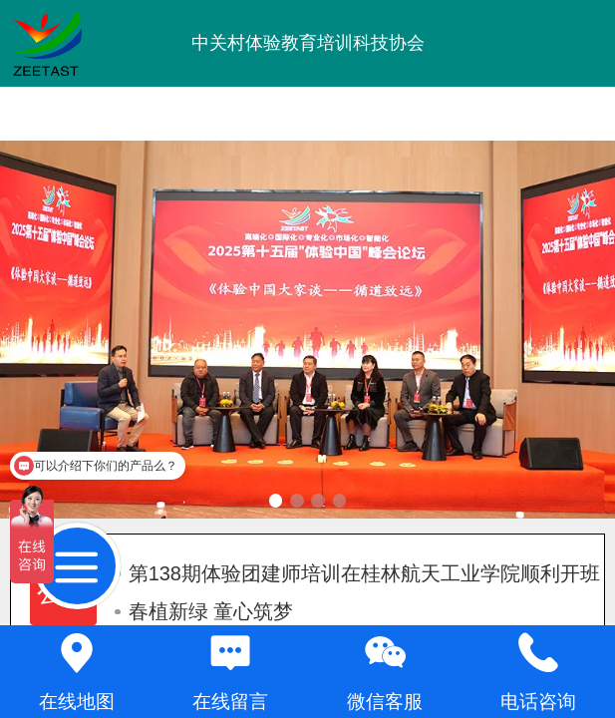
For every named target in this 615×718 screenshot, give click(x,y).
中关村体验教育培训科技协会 (308, 43)
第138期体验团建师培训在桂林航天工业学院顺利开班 (357, 573)
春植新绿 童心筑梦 (204, 611)
